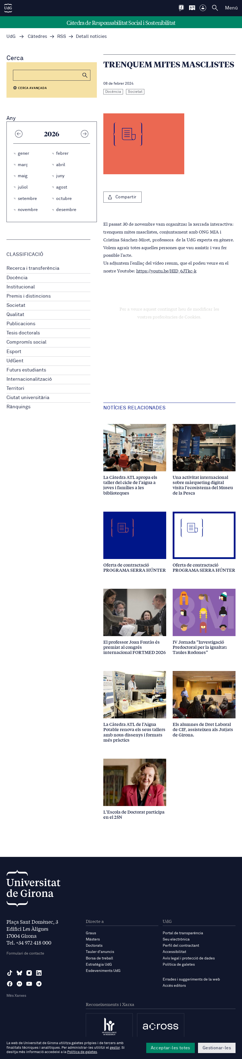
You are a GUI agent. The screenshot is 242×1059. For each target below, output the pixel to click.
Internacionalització (29, 379)
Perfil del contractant (181, 946)
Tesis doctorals (23, 333)
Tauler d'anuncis (100, 952)
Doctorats (94, 946)
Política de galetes (179, 964)
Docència (17, 277)
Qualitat (15, 314)
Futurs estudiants (26, 370)
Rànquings (18, 406)
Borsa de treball (99, 958)
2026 (51, 133)
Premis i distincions (28, 296)
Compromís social (26, 342)
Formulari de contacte (25, 953)
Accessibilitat (174, 952)
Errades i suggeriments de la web (191, 979)
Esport (13, 351)
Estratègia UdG (99, 964)
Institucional (20, 287)
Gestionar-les (217, 1048)
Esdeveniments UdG (103, 971)
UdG (11, 36)
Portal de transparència (183, 933)
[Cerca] (51, 75)
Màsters (93, 939)
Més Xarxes (16, 996)
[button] (85, 75)
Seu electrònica (176, 939)
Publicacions (20, 323)
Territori (15, 388)
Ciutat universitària (27, 397)
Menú (231, 8)
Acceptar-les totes (170, 1048)
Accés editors (174, 986)
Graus (91, 933)
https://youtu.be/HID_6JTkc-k (166, 270)
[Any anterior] (18, 133)
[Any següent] (84, 133)
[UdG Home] (8, 8)
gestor (115, 1048)
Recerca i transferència (32, 268)
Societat (15, 305)
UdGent (14, 361)
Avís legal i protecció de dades (189, 958)
